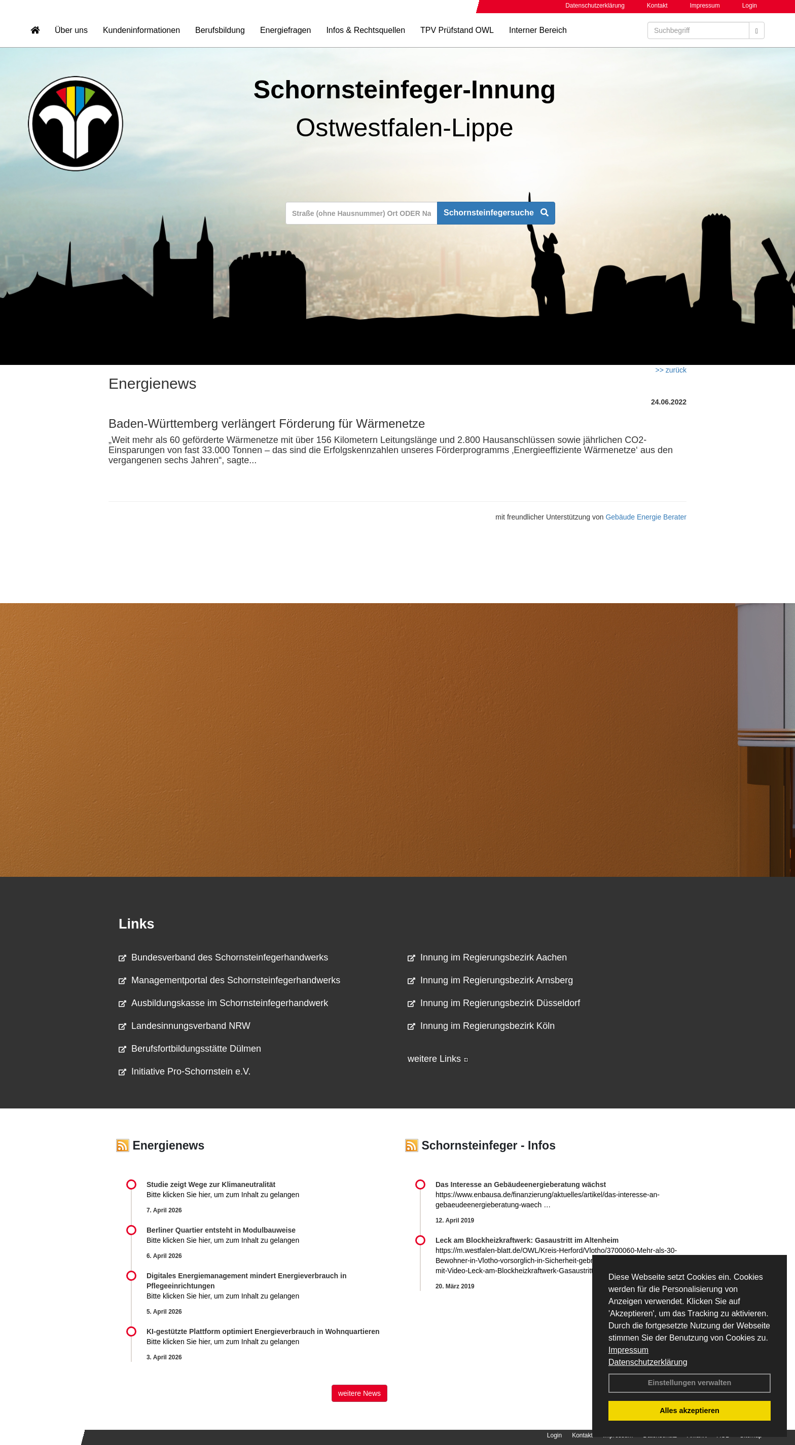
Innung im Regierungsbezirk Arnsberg (490, 980)
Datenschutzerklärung (648, 1362)
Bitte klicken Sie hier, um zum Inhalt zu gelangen (223, 1195)
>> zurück (671, 370)
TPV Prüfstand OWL (457, 38)
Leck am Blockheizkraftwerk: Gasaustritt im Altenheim (527, 1240)
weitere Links (438, 1059)
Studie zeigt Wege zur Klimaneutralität (211, 1184)
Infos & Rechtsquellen (365, 38)
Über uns (71, 38)
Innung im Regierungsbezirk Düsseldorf (494, 1003)
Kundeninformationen (141, 38)
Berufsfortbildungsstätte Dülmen (190, 1049)
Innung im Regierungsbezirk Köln (481, 1026)
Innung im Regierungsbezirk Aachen (487, 957)
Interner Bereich (538, 38)
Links (137, 924)
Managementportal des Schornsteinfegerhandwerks (229, 980)
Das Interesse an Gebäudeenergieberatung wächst (521, 1184)
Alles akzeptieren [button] (689, 1410)
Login (749, 5)
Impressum (628, 1350)
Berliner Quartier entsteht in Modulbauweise (221, 1230)
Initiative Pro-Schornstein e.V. (184, 1071)
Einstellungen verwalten (690, 1383)
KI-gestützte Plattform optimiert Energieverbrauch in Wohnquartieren (263, 1331)
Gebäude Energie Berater (645, 517)
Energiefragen (285, 38)
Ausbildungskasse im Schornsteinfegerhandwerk (223, 1003)
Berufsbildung (220, 38)
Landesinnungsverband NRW (184, 1026)
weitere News (359, 1393)
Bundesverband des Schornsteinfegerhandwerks (223, 957)
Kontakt (657, 5)
